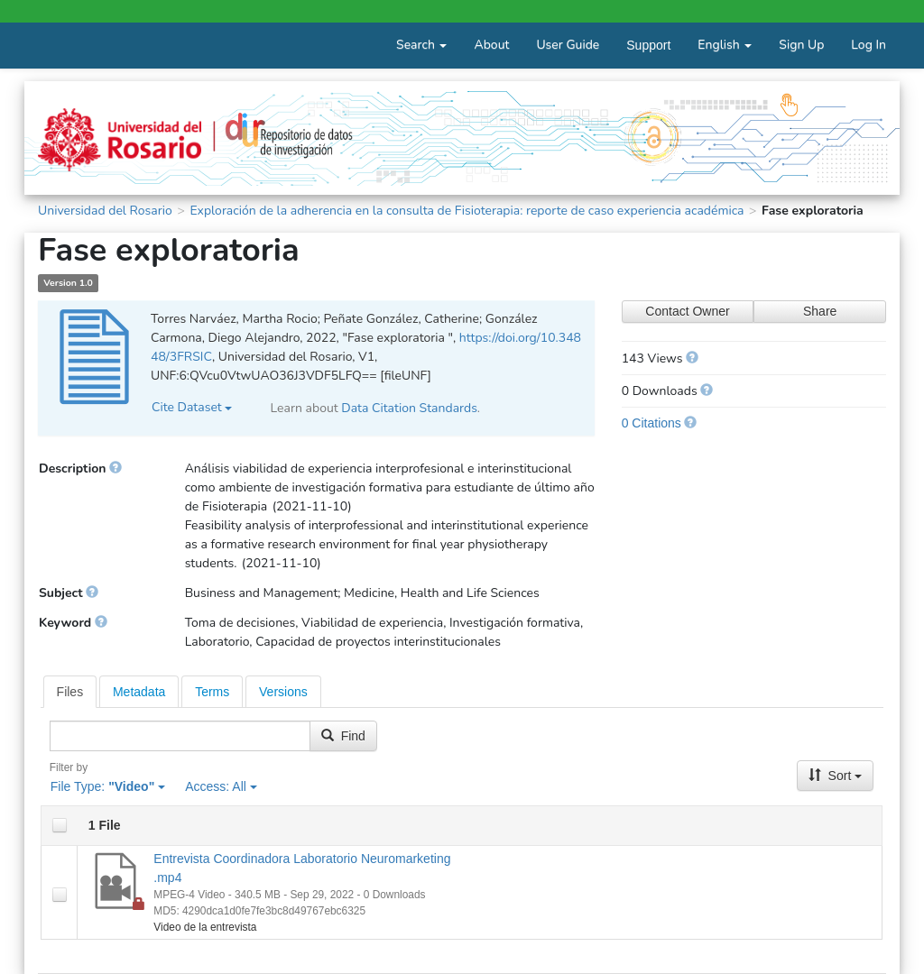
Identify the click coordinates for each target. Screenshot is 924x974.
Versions (283, 692)
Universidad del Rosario (105, 210)
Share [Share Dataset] (819, 311)
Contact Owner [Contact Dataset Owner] (687, 311)
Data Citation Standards (409, 408)
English (725, 44)
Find (343, 736)
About (491, 44)
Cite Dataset (192, 407)
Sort (835, 775)
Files (70, 692)
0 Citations (651, 423)
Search (421, 44)
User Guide (567, 44)
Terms (212, 692)
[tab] (70, 691)
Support (648, 45)
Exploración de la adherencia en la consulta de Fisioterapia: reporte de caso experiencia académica (466, 210)
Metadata (139, 692)
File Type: (108, 786)
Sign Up (801, 44)
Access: (221, 786)
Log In (868, 44)
